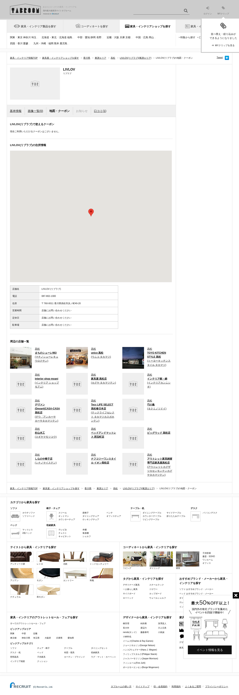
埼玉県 (36, 638)
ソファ (13, 648)
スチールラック (156, 585)
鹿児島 (63, 43)
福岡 (50, 43)
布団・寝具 (69, 652)
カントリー (75, 575)
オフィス (206, 563)
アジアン (22, 575)
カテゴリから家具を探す (25, 502)
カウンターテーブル (152, 516)
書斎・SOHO (208, 556)
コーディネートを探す (94, 26)
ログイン (208, 11)
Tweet (220, 57)
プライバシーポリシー (216, 686)
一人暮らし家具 (130, 589)
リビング (134, 560)
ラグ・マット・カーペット (103, 657)
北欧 (75, 558)
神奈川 (27, 37)
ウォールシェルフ (157, 598)
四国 (12, 43)
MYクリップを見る (225, 45)
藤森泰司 (144, 632)
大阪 (116, 37)
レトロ (48, 558)
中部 (79, 37)
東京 (20, 37)
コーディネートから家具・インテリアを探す (150, 547)
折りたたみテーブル (176, 516)
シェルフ (86, 536)
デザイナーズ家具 (131, 585)
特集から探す (187, 37)
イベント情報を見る (210, 650)
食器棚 (85, 533)
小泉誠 (161, 632)
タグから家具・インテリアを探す (143, 578)
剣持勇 (143, 623)
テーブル (68, 648)
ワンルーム (207, 560)
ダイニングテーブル (152, 513)
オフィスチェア (113, 516)
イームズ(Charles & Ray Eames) (138, 641)
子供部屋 (206, 553)
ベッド (40, 652)
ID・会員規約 (160, 686)
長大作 (126, 628)
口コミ (100, 111)
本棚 (84, 530)
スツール (62, 513)
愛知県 (71, 638)
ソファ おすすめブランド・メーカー (196, 589)
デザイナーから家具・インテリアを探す (147, 617)
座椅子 (85, 513)
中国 (138, 37)
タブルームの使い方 (121, 686)
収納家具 (95, 652)
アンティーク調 (22, 558)
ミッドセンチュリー (101, 558)
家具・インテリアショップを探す (150, 26)
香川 (20, 43)
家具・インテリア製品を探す (38, 26)
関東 (12, 37)
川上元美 (162, 628)
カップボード (155, 593)
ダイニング (161, 560)
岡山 (151, 37)
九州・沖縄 (39, 43)
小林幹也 (127, 636)
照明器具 (14, 657)
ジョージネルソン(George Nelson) (139, 645)
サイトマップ (142, 686)
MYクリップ (223, 10)
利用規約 (176, 686)
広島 (145, 37)
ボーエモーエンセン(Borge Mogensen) (141, 667)
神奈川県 (26, 638)
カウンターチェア (66, 519)
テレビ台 (62, 530)
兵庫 (122, 37)
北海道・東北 (49, 37)
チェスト (62, 533)
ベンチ (109, 513)
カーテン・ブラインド (74, 657)
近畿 (109, 37)
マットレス (27, 530)
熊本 (56, 43)
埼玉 (33, 37)
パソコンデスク (210, 513)
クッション (42, 661)
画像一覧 (35, 111)
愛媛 (25, 43)
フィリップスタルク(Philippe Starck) (140, 654)
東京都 (13, 638)
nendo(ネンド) (129, 632)
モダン (48, 575)
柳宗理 (126, 623)
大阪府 (48, 638)
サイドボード (129, 593)
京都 (127, 37)
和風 (101, 575)
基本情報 (15, 111)
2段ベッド (27, 533)
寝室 (187, 560)
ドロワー (153, 589)
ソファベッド (28, 516)
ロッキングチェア (90, 519)
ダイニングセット (99, 648)
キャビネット (64, 536)
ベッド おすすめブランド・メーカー (196, 593)
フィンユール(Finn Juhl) (134, 663)
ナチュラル (22, 591)
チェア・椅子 (43, 648)
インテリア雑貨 (17, 661)
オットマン (63, 516)
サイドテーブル (174, 513)
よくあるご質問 (193, 686)
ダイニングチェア (90, 516)
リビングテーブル (151, 519)
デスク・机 (15, 652)
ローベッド (128, 598)
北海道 (63, 37)
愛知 (87, 37)
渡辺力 (143, 628)
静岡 (93, 37)
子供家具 (41, 657)
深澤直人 (162, 623)
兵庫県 (59, 638)
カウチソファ (28, 513)
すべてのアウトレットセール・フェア (28, 623)
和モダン (48, 591)
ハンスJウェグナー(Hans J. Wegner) (140, 650)
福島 (69, 37)
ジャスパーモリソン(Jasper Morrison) (140, 658)
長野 (98, 37)
